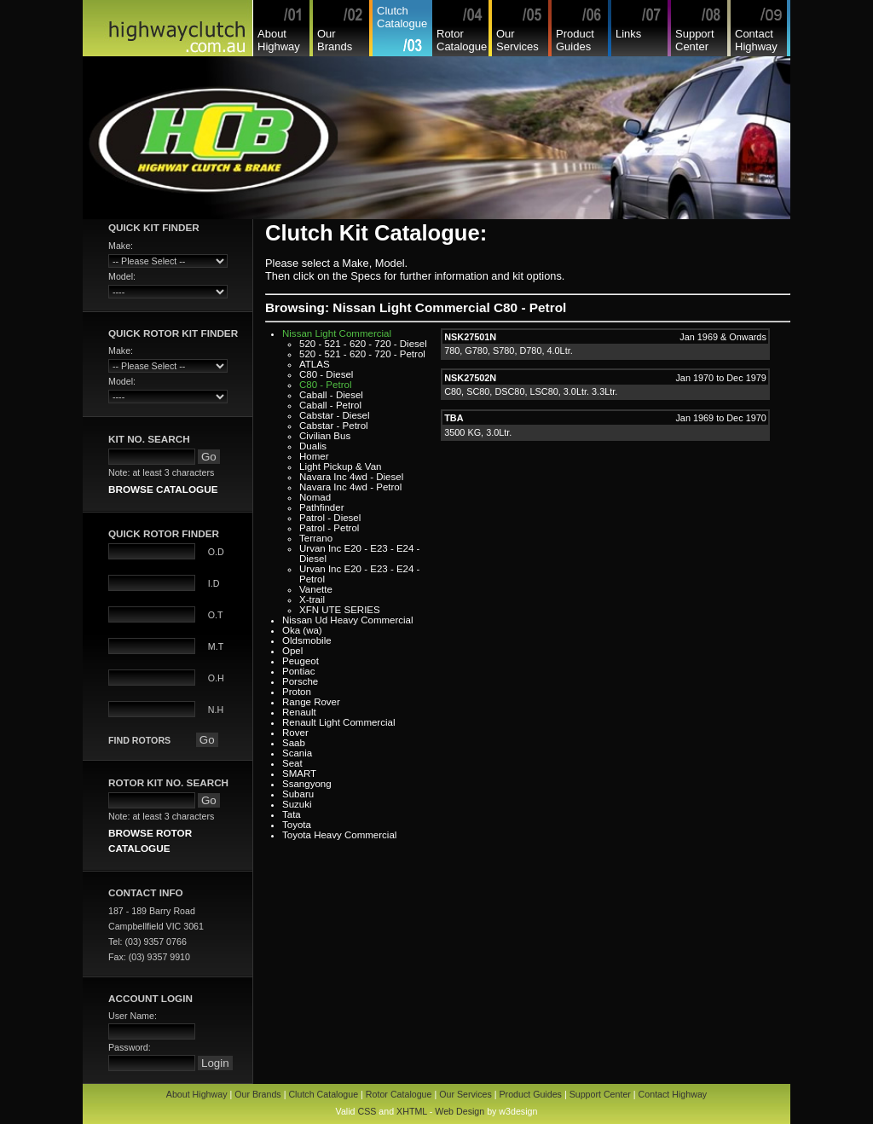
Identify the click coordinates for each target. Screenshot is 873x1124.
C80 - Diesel (326, 374)
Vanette (315, 589)
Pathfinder (321, 507)
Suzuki (297, 804)
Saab (293, 743)
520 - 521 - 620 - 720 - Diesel (363, 344)
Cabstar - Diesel (334, 415)
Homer (314, 456)
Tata (291, 814)
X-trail (312, 599)
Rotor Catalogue (461, 40)
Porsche (300, 681)
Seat (292, 763)
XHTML (411, 1111)
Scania (297, 753)
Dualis (313, 446)
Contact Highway (756, 40)
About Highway (278, 40)
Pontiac (298, 671)
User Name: (132, 1016)
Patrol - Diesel (330, 518)
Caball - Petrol (330, 405)
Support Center (694, 40)
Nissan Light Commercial (336, 333)
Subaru (298, 794)
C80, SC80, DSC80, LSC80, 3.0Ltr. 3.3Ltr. (530, 391)
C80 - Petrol (325, 384)
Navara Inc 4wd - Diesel (351, 477)
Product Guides (575, 40)
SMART (299, 773)
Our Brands (334, 40)
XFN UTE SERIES (339, 610)
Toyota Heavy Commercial (339, 835)
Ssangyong (307, 784)
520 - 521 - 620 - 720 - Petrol (362, 354)
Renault (299, 712)
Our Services (517, 40)
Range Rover (311, 702)
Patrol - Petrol (329, 528)
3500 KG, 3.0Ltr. (478, 432)
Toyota (296, 825)
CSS (366, 1111)
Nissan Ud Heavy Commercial (347, 620)
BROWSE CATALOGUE (162, 489)
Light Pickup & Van (340, 466)
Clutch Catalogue (402, 17)
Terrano (315, 538)
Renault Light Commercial (339, 722)
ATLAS (314, 364)
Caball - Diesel (331, 395)
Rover (295, 732)
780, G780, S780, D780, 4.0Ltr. (508, 350)
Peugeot (300, 661)
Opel (292, 651)
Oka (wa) (302, 630)
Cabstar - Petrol (333, 425)
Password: (129, 1047)
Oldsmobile (307, 640)
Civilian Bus (324, 436)
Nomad (315, 497)
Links (628, 33)
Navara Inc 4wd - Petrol (350, 487)
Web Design (459, 1111)
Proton (296, 692)
